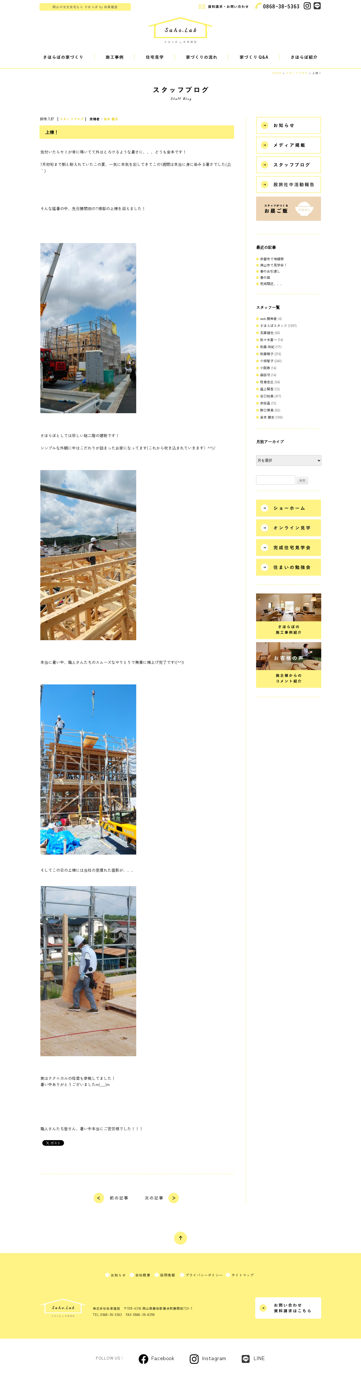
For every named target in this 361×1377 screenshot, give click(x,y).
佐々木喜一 (268, 339)
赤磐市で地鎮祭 (272, 258)
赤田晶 (265, 403)
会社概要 (142, 1275)
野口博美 (267, 410)
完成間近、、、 (272, 283)
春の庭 (265, 277)
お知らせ (118, 1275)
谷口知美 (267, 395)
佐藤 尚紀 (267, 346)
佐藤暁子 (267, 353)
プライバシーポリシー (204, 1275)
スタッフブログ (72, 119)
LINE (259, 1358)
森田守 (265, 374)
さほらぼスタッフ (273, 325)
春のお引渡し (270, 271)
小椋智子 (267, 360)
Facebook (163, 1358)
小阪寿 (265, 367)
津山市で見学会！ (273, 265)
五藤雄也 (267, 332)
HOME (276, 73)
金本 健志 (111, 119)
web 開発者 (268, 318)
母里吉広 (267, 381)
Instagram (214, 1358)
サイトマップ (243, 1275)
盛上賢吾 (267, 388)
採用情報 (167, 1275)
